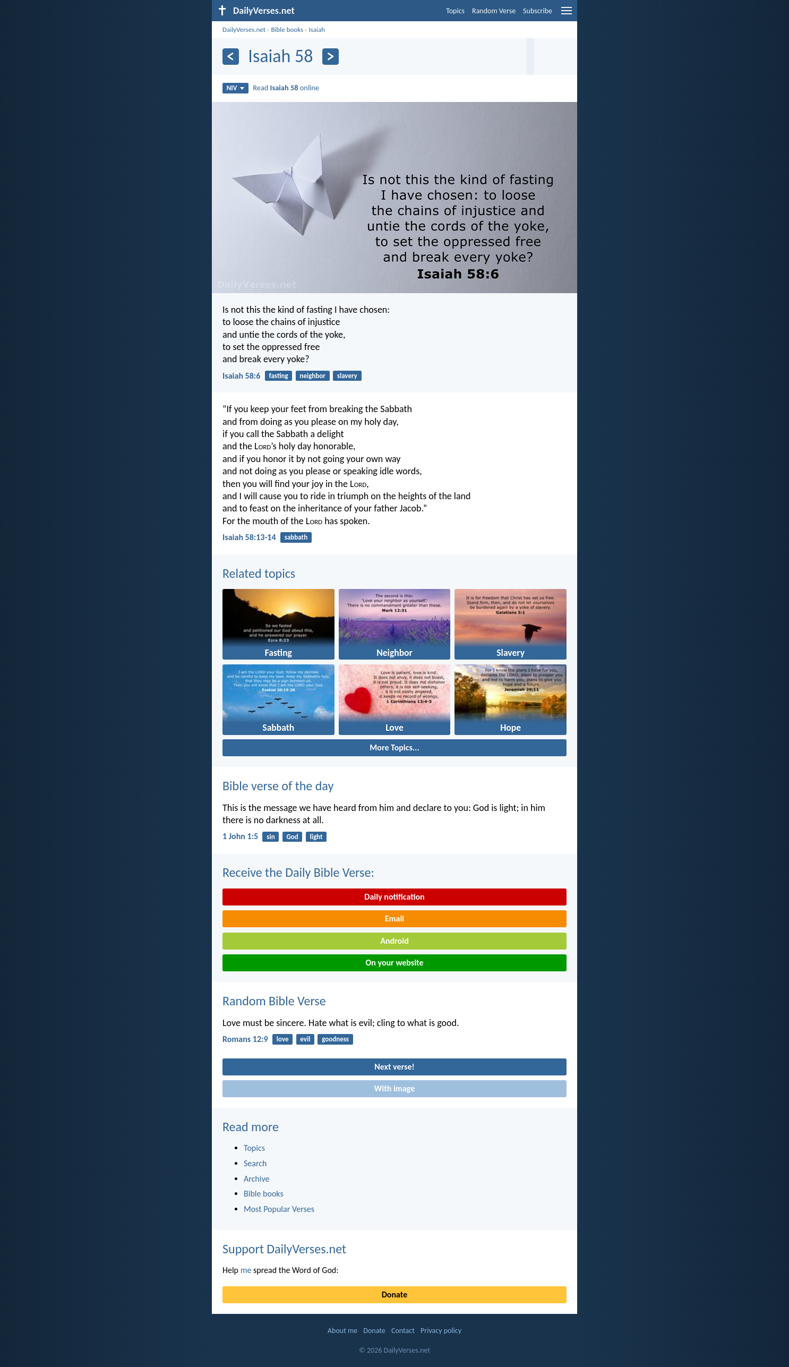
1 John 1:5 (240, 836)
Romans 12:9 (245, 1039)
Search (255, 1163)
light (316, 837)
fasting (278, 376)
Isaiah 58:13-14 (249, 537)
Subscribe (537, 10)
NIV (235, 88)
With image (394, 1088)
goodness (335, 1039)
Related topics (258, 573)
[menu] (566, 14)
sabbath (296, 537)
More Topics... (394, 747)
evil (305, 1039)
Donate (394, 1294)
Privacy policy (441, 1330)
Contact (403, 1330)
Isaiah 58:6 (241, 376)
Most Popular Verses (279, 1209)
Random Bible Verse (274, 1001)
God (292, 837)
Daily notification (394, 897)
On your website (395, 963)
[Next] (330, 56)
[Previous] (230, 56)
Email (395, 918)
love (283, 1039)
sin (271, 837)
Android (394, 941)
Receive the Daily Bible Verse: (298, 872)
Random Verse (494, 10)
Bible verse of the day (277, 785)
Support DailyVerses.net (284, 1249)
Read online (286, 87)
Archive (256, 1179)
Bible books (287, 29)
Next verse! (394, 1067)
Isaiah (316, 29)
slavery (347, 376)
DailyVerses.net (243, 29)
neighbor (312, 376)
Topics (455, 10)
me (246, 1270)
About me (342, 1330)
